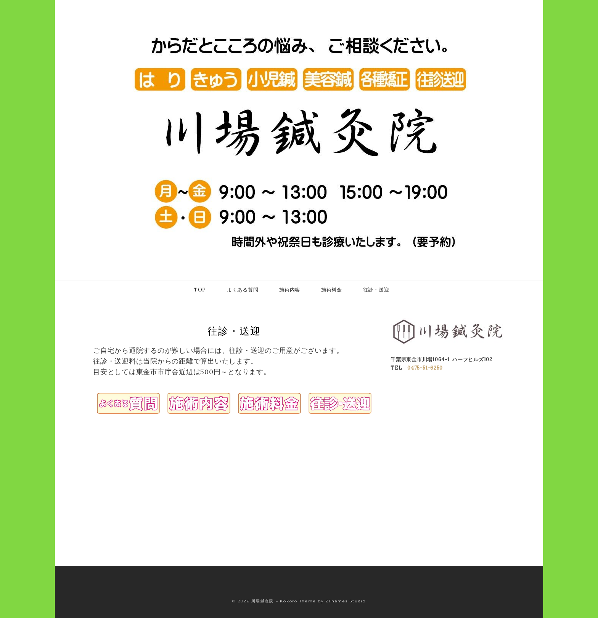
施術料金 (331, 290)
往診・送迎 (376, 290)
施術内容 (289, 290)
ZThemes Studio (345, 601)
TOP (200, 290)
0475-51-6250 (425, 368)
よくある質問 (243, 290)
